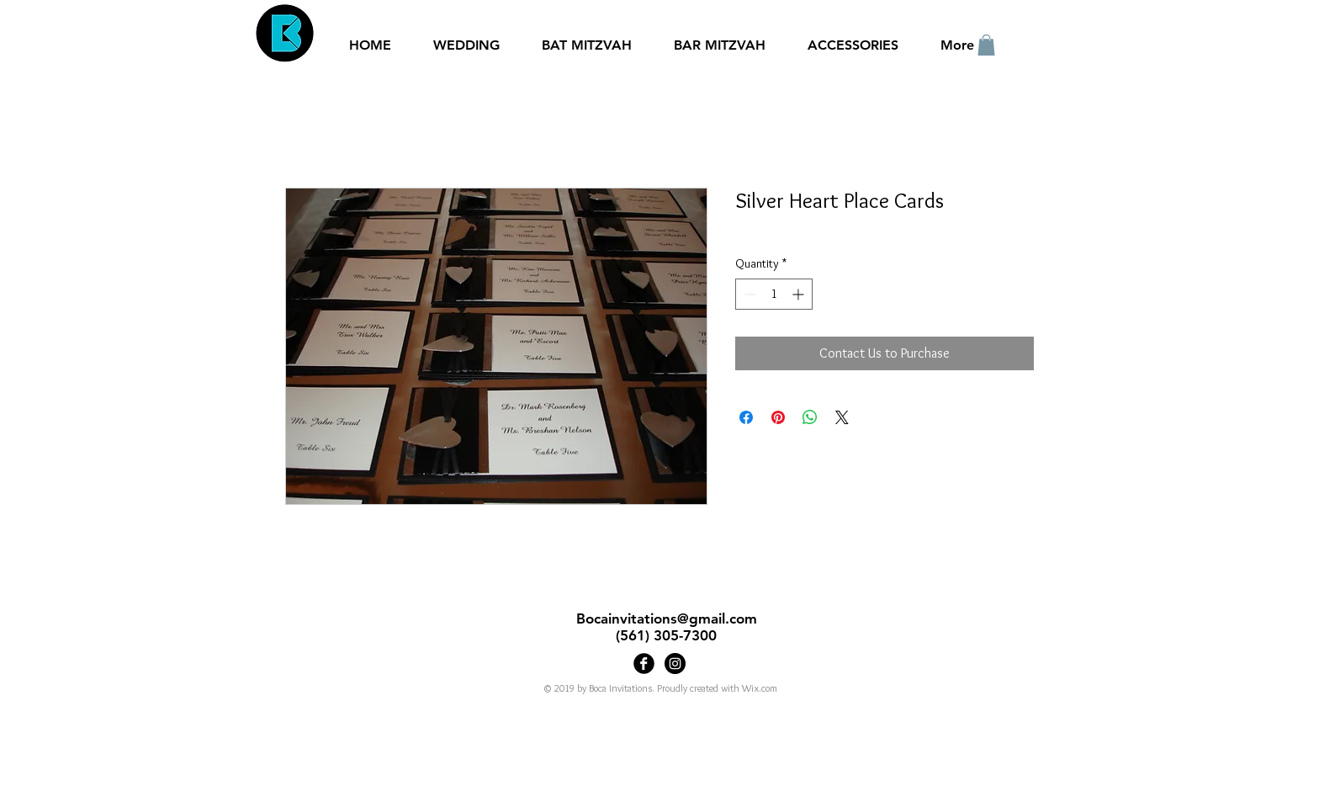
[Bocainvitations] (675, 663)
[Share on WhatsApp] (810, 417)
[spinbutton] (774, 294)
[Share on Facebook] (746, 417)
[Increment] (799, 294)
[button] (986, 45)
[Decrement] (748, 294)
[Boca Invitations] (643, 663)
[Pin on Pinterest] (778, 417)
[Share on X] (842, 417)
